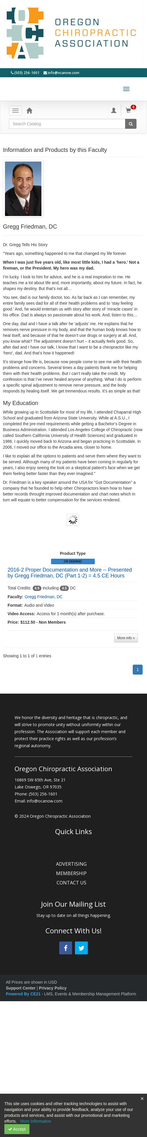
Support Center (21, 988)
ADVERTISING (73, 864)
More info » (126, 638)
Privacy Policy (52, 988)
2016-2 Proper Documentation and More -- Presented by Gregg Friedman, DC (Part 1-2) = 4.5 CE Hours (70, 573)
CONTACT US (74, 882)
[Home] (29, 110)
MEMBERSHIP (73, 873)
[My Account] (114, 110)
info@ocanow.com (61, 72)
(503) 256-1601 (25, 72)
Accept (17, 1129)
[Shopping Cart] (131, 110)
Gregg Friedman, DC (44, 596)
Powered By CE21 (24, 994)
